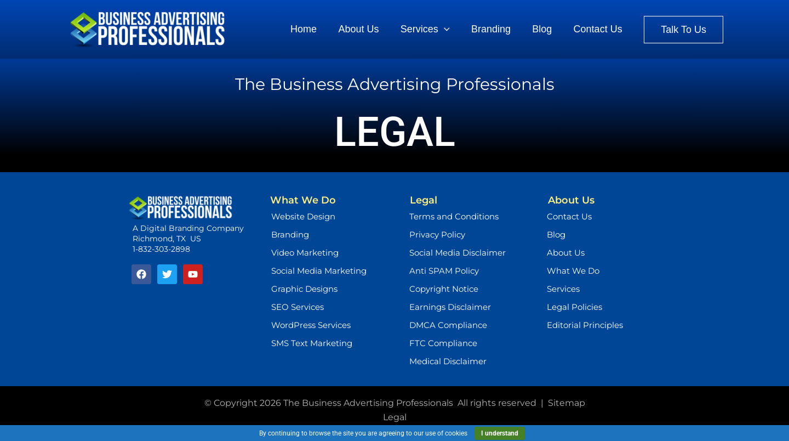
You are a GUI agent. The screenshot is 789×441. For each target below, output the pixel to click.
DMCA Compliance (448, 325)
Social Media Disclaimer (457, 252)
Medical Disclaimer (448, 361)
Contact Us (569, 216)
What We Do (573, 270)
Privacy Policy (437, 234)
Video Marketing (305, 252)
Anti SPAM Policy (444, 270)
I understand (499, 433)
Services (563, 289)
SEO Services (297, 307)
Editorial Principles (585, 325)
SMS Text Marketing (311, 343)
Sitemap (566, 403)
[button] (683, 29)
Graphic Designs (304, 289)
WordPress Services (311, 325)
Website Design (303, 216)
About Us (566, 252)
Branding (290, 234)
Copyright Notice (443, 289)
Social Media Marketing (319, 270)
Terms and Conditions (454, 216)
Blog (556, 234)
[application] (450, 29)
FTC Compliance (443, 343)
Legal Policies (574, 307)
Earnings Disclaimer (450, 307)
